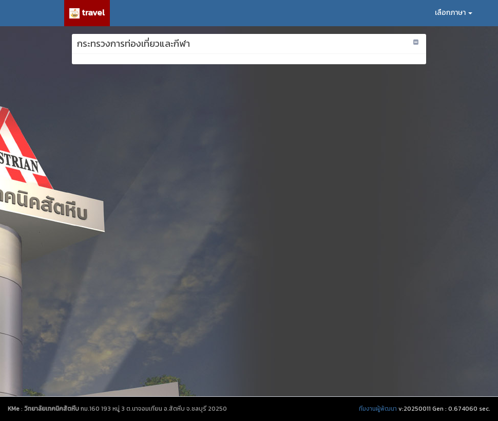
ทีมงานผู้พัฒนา (378, 408)
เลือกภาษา (453, 12)
